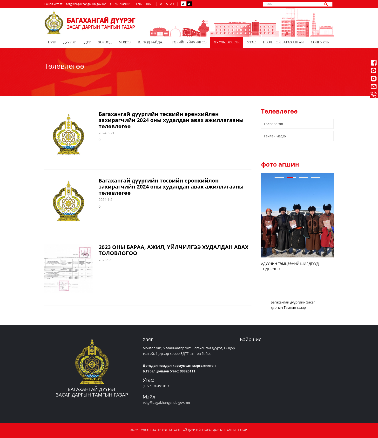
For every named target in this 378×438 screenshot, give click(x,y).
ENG (139, 4)
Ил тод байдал (151, 42)
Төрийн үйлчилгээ (189, 42)
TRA (148, 4)
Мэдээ (124, 42)
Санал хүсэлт (53, 4)
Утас (251, 42)
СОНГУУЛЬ (320, 42)
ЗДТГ (87, 42)
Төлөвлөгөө (273, 123)
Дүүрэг (69, 42)
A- (161, 3)
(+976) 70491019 (121, 4)
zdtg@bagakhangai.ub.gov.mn (86, 4)
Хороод (105, 42)
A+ (172, 3)
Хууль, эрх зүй (227, 42)
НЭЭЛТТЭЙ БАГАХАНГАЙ (283, 42)
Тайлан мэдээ (275, 136)
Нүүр (52, 42)
